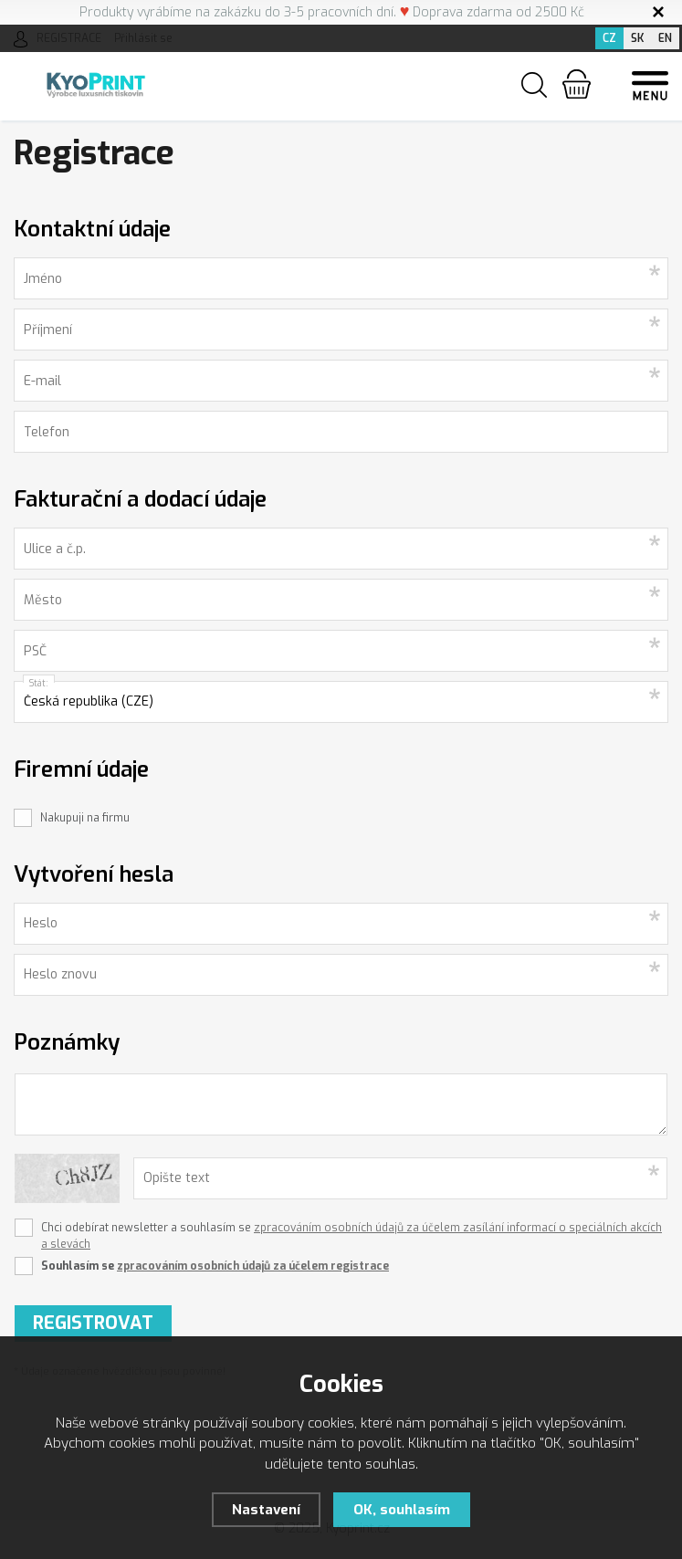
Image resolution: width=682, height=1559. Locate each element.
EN (665, 38)
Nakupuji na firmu (85, 818)
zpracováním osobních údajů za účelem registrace (253, 1266)
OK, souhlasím (401, 1510)
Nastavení (266, 1510)
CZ (609, 38)
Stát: (38, 683)
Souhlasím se (215, 1266)
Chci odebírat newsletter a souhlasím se (351, 1235)
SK (637, 38)
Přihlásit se (143, 38)
